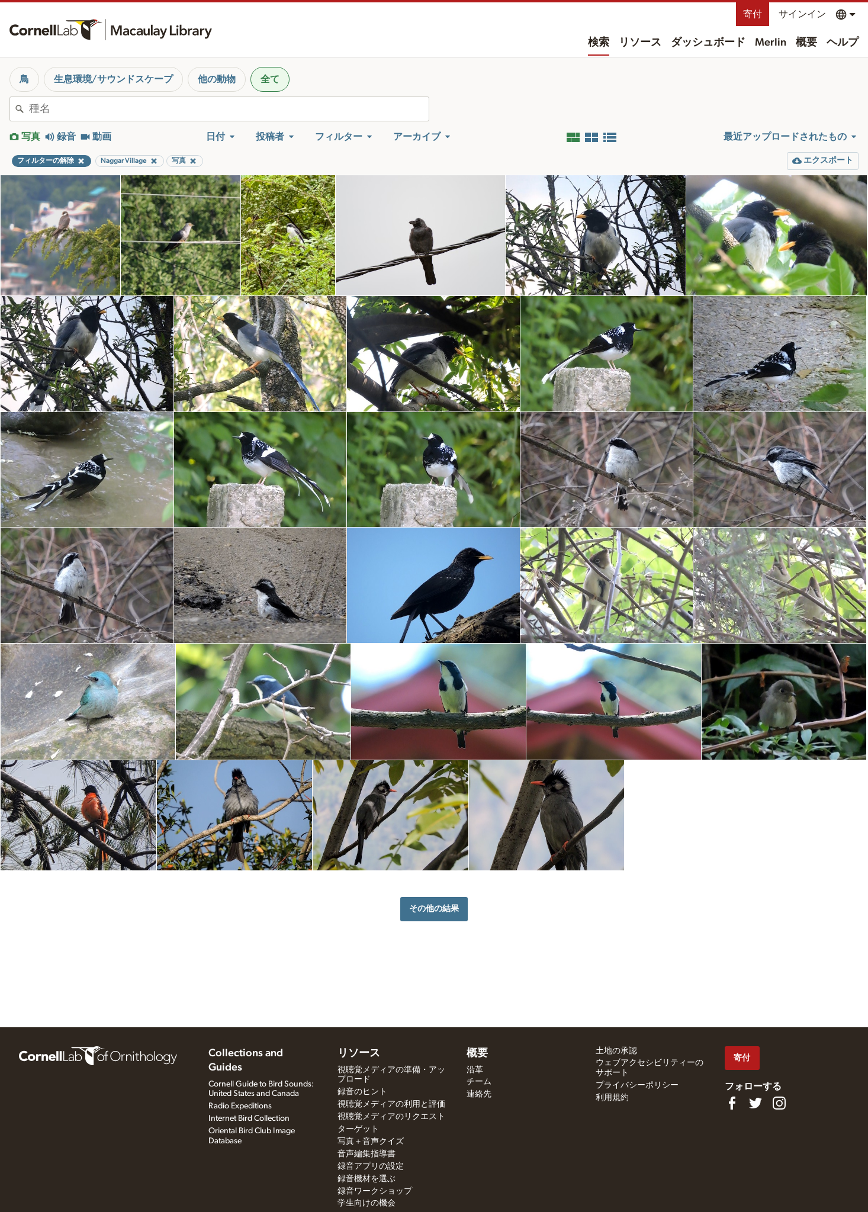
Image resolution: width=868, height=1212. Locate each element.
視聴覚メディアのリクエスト (391, 1117)
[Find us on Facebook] (732, 1103)
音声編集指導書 (366, 1154)
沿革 (475, 1070)
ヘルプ (843, 42)
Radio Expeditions (240, 1106)
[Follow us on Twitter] (755, 1103)
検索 (598, 42)
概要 (806, 42)
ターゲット (358, 1129)
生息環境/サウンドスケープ (113, 79)
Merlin (770, 42)
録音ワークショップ (374, 1191)
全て (270, 79)
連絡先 (479, 1094)
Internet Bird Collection (249, 1118)
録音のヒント (362, 1092)
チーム (479, 1082)
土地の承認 (616, 1051)
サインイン (802, 14)
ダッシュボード (708, 42)
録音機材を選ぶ (366, 1179)
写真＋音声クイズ (370, 1141)
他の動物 (217, 79)
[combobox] (229, 109)
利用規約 (612, 1098)
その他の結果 (434, 908)
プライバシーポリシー (637, 1085)
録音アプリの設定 (370, 1166)
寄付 (752, 14)
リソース (640, 42)
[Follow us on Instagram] (779, 1103)
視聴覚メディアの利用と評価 (391, 1104)
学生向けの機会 (366, 1203)
